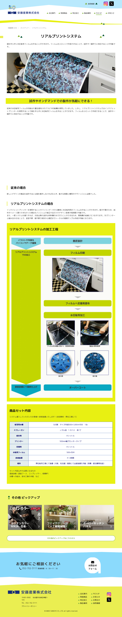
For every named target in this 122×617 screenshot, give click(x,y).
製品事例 (87, 13)
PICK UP (99, 13)
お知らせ (111, 13)
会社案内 (52, 13)
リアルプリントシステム (39, 28)
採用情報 (91, 4)
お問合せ (96, 600)
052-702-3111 (29, 568)
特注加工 (75, 13)
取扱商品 (64, 13)
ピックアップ (24, 28)
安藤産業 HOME (12, 28)
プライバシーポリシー (29, 606)
